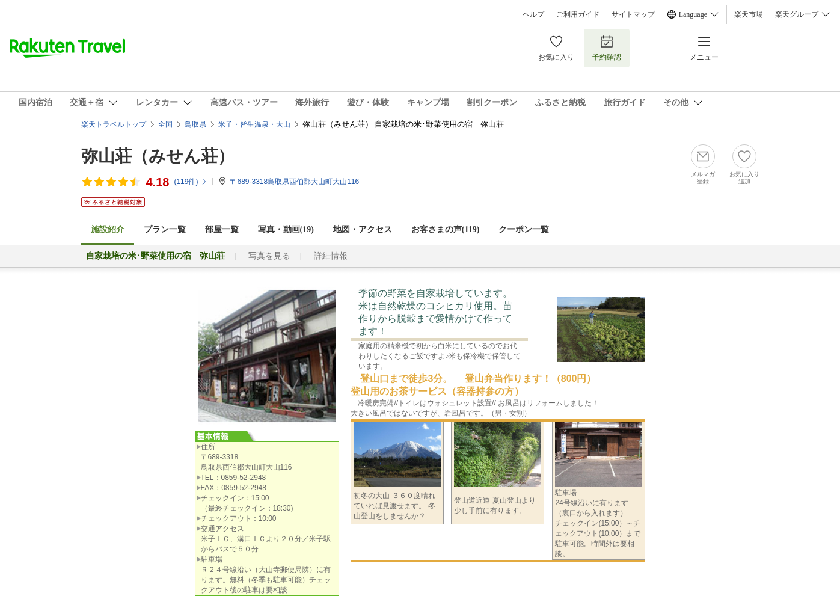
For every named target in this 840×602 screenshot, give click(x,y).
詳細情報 (331, 255)
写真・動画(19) (286, 229)
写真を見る (269, 255)
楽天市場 (748, 14)
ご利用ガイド (577, 14)
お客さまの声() (445, 229)
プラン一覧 (165, 229)
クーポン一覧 (523, 229)
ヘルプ (533, 14)
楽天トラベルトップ (113, 124)
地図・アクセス (362, 229)
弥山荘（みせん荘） (158, 156)
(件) (190, 181)
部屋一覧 (222, 229)
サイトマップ (633, 14)
